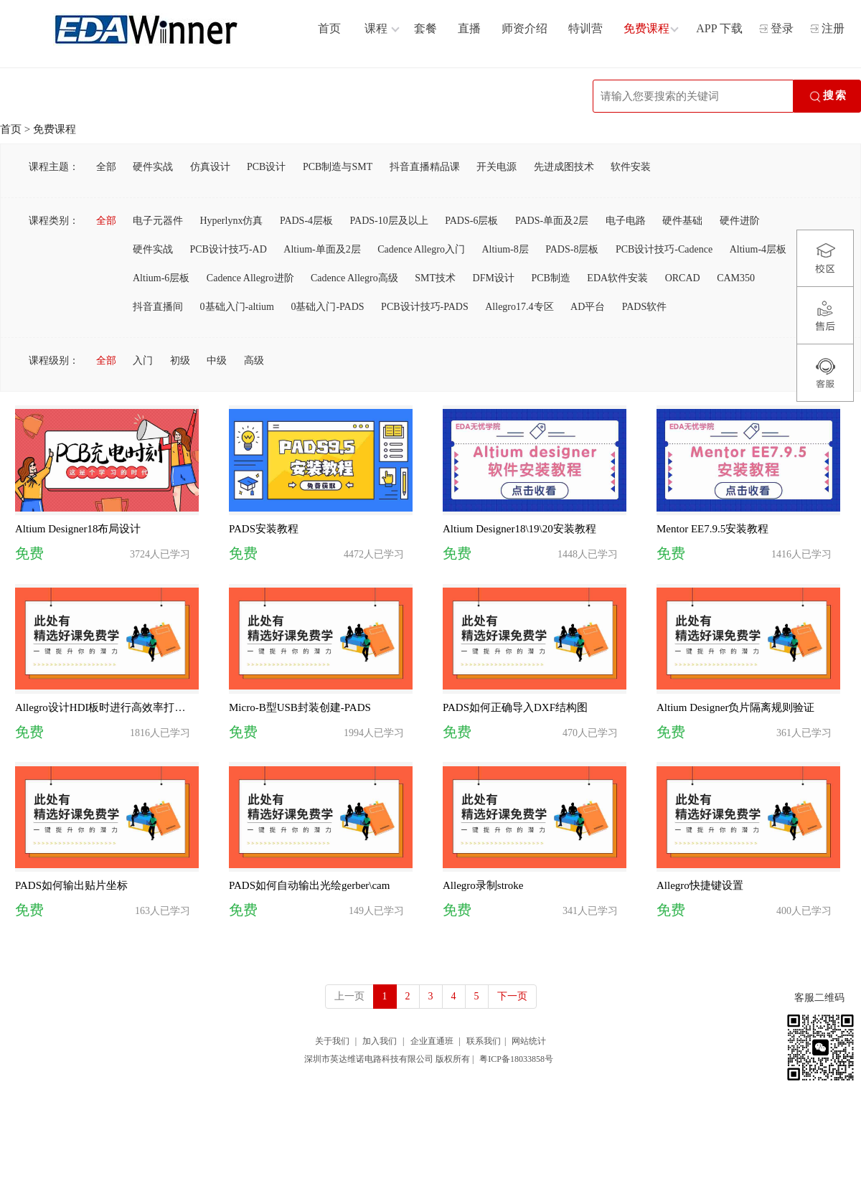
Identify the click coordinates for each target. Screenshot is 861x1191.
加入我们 (379, 1041)
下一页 (512, 996)
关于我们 (332, 1041)
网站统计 (529, 1041)
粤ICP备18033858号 (516, 1059)
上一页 (349, 996)
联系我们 (483, 1041)
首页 (11, 129)
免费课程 (54, 129)
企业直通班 (431, 1041)
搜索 (827, 97)
